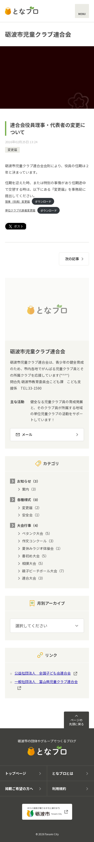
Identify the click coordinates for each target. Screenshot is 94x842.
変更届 (12, 149)
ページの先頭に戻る (76, 722)
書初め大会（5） (35, 555)
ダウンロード (43, 201)
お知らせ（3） (28, 481)
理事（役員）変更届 (17, 201)
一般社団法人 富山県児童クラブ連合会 (46, 681)
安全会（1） (32, 514)
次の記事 (72, 258)
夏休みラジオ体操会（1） (42, 548)
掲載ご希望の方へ (19, 788)
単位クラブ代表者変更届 (20, 210)
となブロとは (62, 773)
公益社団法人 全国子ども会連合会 (43, 673)
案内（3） (30, 489)
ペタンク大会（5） (37, 533)
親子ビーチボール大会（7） (44, 570)
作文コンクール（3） (39, 540)
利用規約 (59, 788)
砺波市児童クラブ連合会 (38, 34)
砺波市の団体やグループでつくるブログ (47, 747)
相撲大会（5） (33, 563)
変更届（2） (32, 507)
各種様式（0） (28, 499)
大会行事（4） (28, 525)
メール (27, 434)
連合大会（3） (33, 578)
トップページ (15, 773)
